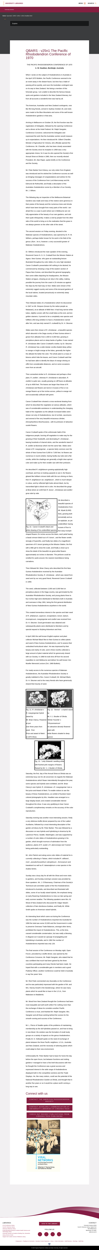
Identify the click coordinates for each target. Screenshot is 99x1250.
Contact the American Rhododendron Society (49, 1100)
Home (4, 15)
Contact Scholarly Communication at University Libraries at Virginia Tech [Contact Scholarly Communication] (49, 1108)
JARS (14, 15)
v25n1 (18, 15)
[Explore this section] (49, 23)
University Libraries (9, 9)
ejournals (9, 15)
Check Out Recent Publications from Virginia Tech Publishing (49, 1115)
